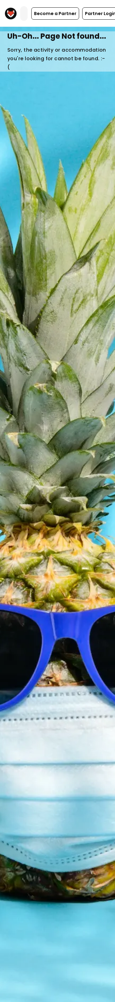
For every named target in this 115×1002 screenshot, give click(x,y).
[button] (55, 13)
